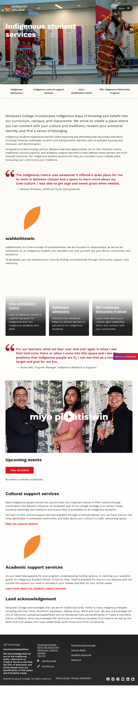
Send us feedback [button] (125, 356)
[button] (124, 8)
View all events (19, 520)
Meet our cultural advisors (22, 573)
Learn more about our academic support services (36, 688)
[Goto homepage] (16, 8)
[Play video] (69, 466)
